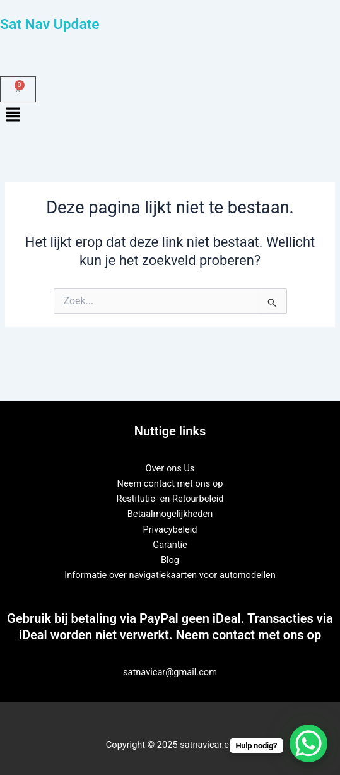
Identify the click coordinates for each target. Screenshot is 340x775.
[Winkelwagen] (18, 89)
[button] (170, 116)
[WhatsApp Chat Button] (308, 743)
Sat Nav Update (50, 24)
